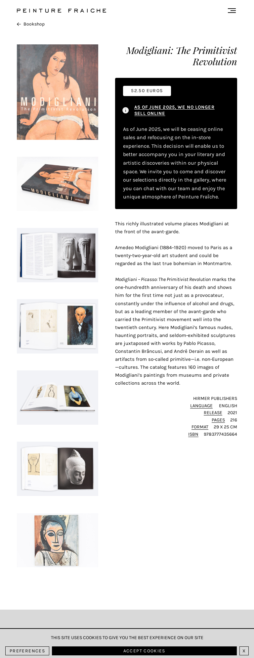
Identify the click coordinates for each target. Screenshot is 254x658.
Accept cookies (144, 650)
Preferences (27, 650)
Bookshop (31, 24)
